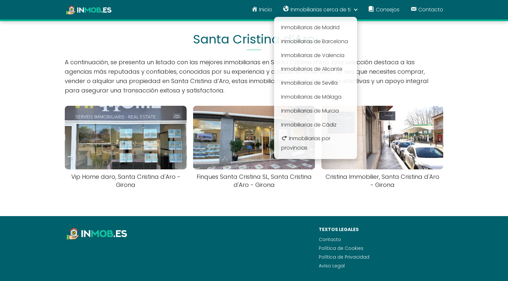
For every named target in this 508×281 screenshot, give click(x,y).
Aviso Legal (332, 266)
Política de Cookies (341, 248)
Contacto (330, 239)
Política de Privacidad (344, 257)
